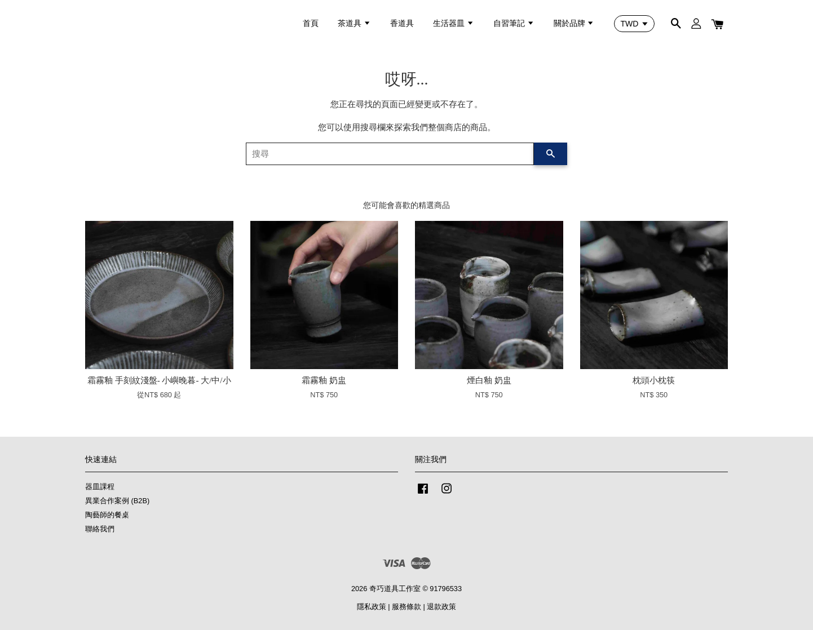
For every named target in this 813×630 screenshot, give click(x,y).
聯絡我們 (99, 529)
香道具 (402, 23)
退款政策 (441, 606)
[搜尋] (390, 154)
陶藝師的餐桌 (107, 515)
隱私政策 (371, 606)
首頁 (311, 23)
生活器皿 (453, 23)
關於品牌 (574, 23)
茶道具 (354, 23)
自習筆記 (513, 23)
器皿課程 (99, 486)
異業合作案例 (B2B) (117, 500)
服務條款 (406, 606)
